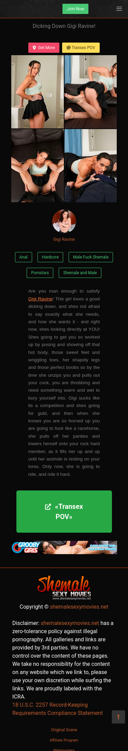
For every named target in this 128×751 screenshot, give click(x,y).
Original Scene (64, 729)
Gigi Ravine (64, 225)
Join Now (75, 8)
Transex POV (81, 47)
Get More (44, 47)
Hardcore (50, 257)
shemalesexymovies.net (79, 607)
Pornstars (40, 272)
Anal (23, 257)
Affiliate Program (64, 740)
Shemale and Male (80, 272)
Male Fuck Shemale (91, 257)
